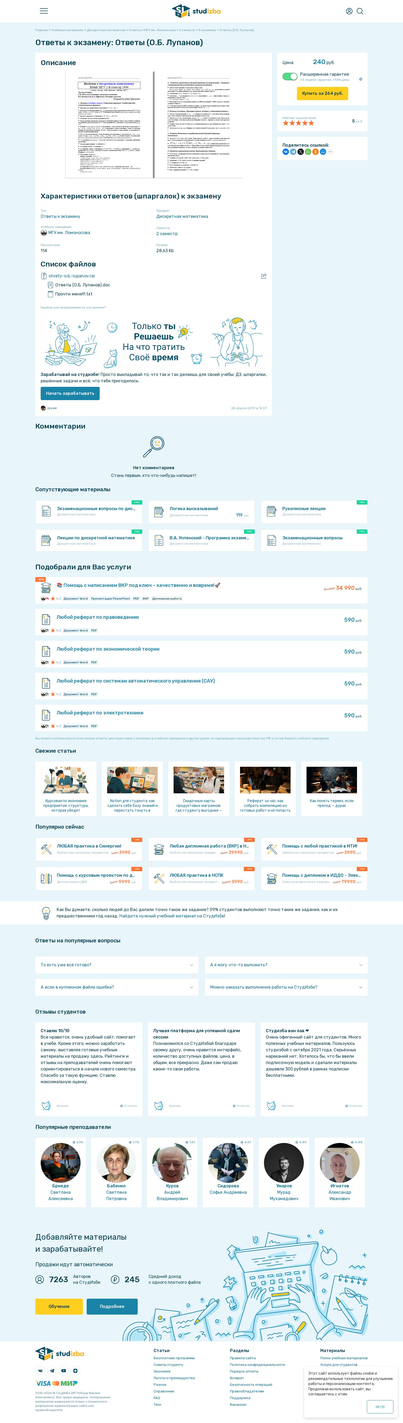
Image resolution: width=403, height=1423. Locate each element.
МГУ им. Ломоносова (65, 233)
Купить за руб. (322, 93)
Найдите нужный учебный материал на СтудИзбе (171, 915)
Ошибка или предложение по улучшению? (73, 307)
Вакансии (238, 1405)
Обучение (59, 1306)
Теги (157, 1405)
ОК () (380, 1407)
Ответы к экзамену (60, 216)
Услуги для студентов (339, 1365)
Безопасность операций (251, 1385)
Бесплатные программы (174, 1358)
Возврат (237, 1378)
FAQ (157, 1398)
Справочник (164, 1391)
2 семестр (167, 233)
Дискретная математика (182, 216)
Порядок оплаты (244, 1371)
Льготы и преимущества (174, 1378)
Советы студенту (168, 1365)
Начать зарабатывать (70, 393)
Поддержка (240, 1398)
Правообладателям (247, 1391)
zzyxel (49, 408)
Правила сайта (243, 1358)
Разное (160, 1385)
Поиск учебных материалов (344, 1358)
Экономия (162, 1371)
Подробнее (112, 1306)
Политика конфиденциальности (257, 1365)
